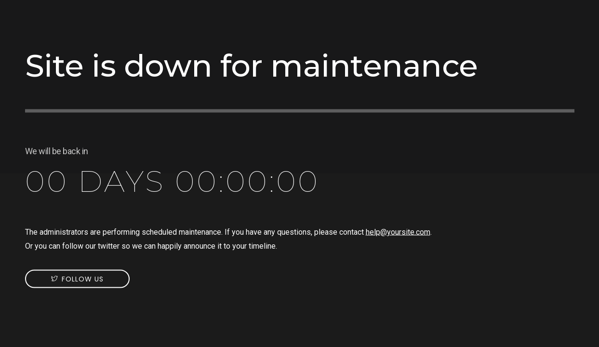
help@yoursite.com (398, 232)
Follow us (83, 279)
